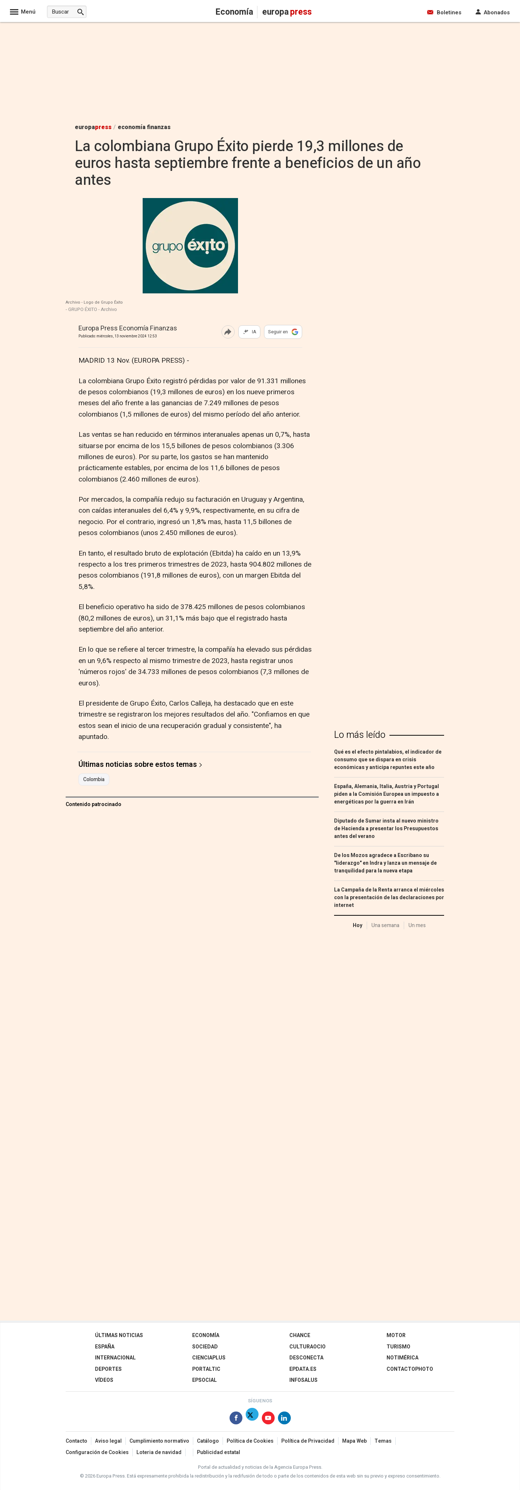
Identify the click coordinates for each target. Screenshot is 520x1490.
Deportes (108, 1369)
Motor (396, 1335)
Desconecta (306, 1358)
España (104, 1347)
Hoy (357, 925)
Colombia (94, 779)
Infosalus (303, 1380)
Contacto (76, 1441)
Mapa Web (354, 1441)
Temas (383, 1441)
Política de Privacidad (307, 1441)
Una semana (385, 925)
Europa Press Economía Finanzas (127, 329)
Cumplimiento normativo (159, 1441)
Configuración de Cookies (97, 1452)
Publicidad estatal (218, 1452)
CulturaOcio (307, 1347)
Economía (205, 1335)
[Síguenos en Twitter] (252, 1419)
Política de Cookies (250, 1441)
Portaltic (206, 1369)
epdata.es (302, 1369)
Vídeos (104, 1380)
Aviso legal (108, 1441)
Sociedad (205, 1347)
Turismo (398, 1347)
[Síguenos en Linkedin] (284, 1419)
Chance (299, 1335)
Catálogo (208, 1441)
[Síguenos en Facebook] (235, 1419)
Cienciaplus (209, 1358)
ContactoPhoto (410, 1369)
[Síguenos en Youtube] (268, 1419)
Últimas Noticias (119, 1335)
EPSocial (204, 1380)
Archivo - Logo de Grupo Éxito (94, 302)
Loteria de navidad (159, 1452)
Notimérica (402, 1358)
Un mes (417, 925)
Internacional (115, 1358)
